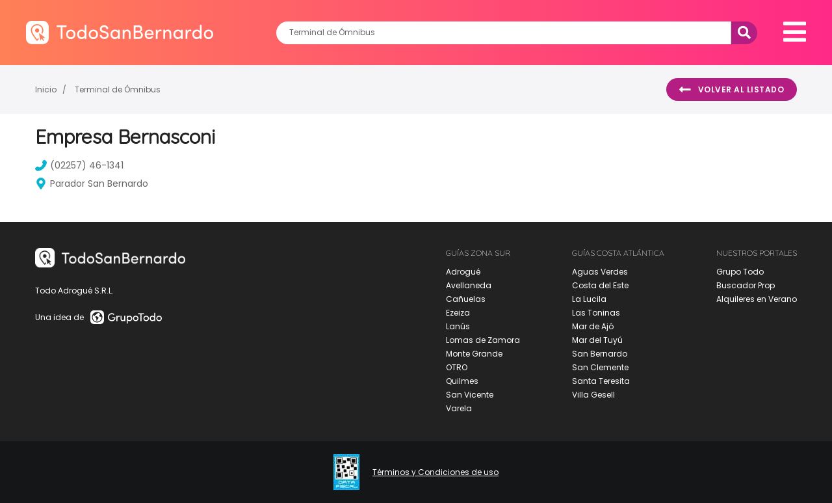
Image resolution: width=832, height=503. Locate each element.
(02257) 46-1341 (79, 165)
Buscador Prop (745, 285)
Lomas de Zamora (483, 340)
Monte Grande (474, 353)
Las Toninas (596, 312)
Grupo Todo (740, 271)
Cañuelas (466, 299)
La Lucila (589, 299)
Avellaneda (468, 285)
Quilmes (462, 381)
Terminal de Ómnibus (118, 89)
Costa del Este (600, 285)
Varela (459, 408)
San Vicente (469, 394)
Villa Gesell (593, 394)
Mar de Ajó (593, 326)
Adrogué (463, 271)
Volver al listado (731, 89)
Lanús (458, 326)
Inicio (46, 89)
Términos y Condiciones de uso (435, 472)
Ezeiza (458, 312)
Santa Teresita (601, 381)
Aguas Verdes (600, 271)
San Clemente (600, 367)
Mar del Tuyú (597, 340)
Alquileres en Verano (756, 299)
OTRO (456, 367)
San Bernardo (599, 353)
